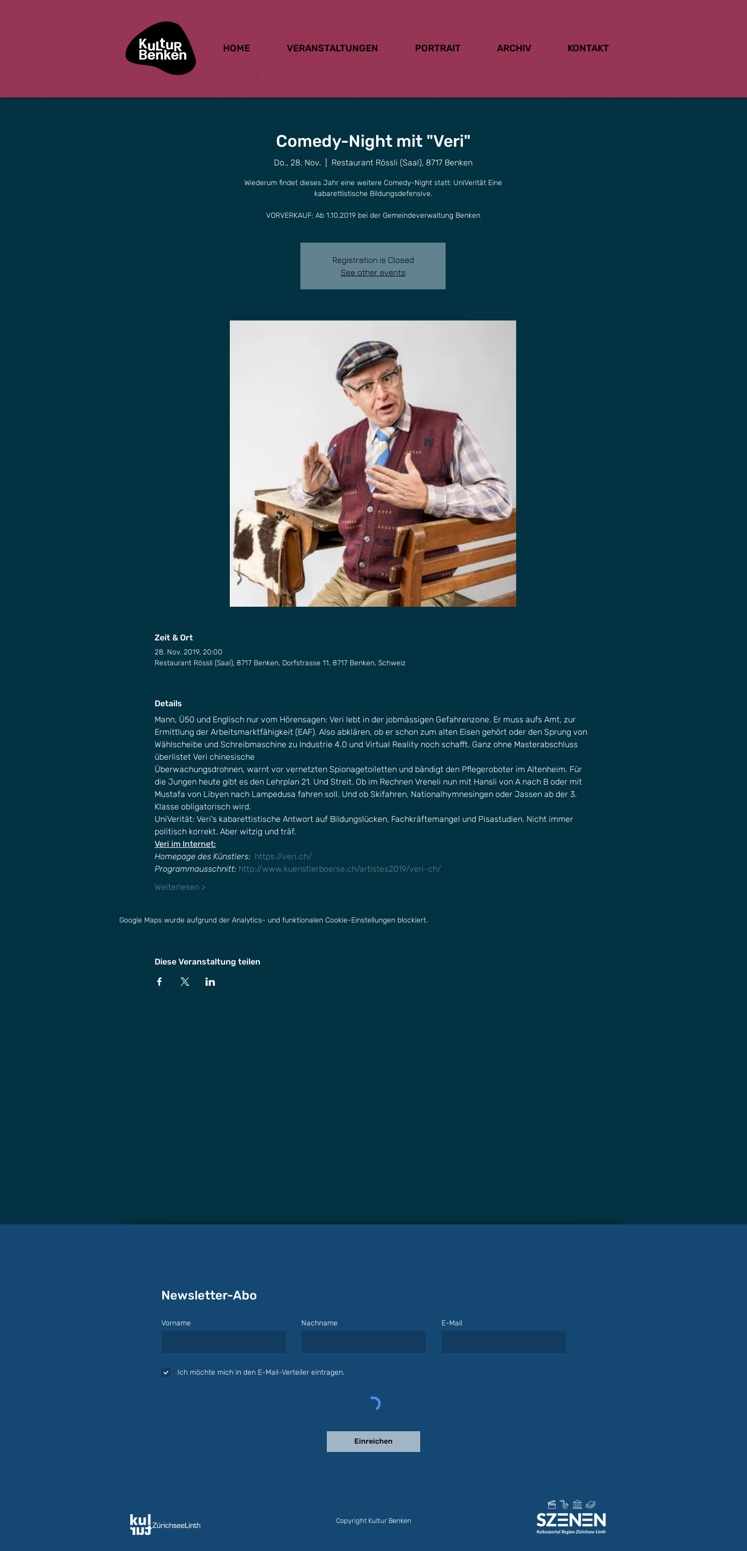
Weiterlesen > (180, 887)
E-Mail (451, 1323)
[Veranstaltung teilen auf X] (185, 981)
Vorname (176, 1323)
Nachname (319, 1323)
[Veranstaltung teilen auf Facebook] (159, 981)
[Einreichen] (373, 1441)
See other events (373, 272)
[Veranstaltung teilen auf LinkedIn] (210, 981)
